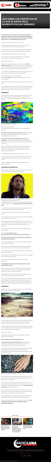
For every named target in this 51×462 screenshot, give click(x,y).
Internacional (11, 9)
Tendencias (16, 9)
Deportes (20, 9)
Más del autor (15, 415)
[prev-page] (1, 434)
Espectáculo (25, 9)
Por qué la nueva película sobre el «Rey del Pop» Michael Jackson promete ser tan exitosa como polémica (5, 427)
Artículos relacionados (6, 415)
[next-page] (3, 434)
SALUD (12, 16)
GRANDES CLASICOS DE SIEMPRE (5, 424)
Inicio (2, 9)
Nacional (6, 9)
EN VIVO (29, 9)
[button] (49, 9)
